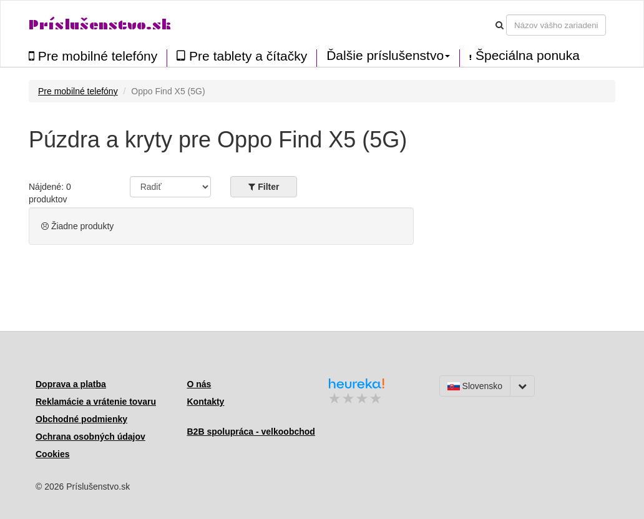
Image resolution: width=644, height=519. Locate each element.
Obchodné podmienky (81, 419)
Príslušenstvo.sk (100, 24)
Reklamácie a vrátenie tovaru (96, 402)
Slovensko (474, 386)
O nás (199, 384)
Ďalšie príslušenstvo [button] (388, 55)
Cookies (52, 454)
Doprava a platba (71, 384)
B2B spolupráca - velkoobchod (251, 432)
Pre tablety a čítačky (242, 55)
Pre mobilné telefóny (93, 55)
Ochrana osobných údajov (90, 437)
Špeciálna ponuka (524, 55)
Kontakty (206, 402)
